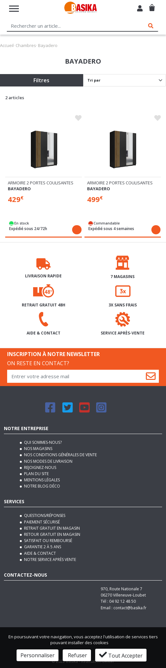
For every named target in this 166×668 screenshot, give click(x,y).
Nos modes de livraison (47, 461)
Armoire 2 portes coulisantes (40, 183)
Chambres (26, 45)
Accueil (7, 45)
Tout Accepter (121, 655)
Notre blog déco (41, 486)
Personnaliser (37, 655)
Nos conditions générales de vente (60, 455)
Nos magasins (37, 448)
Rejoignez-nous (39, 467)
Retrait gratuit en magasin (51, 528)
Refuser (77, 655)
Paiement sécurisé (41, 522)
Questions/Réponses (44, 515)
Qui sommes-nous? (42, 442)
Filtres (41, 80)
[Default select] (124, 80)
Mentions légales (41, 480)
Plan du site (36, 473)
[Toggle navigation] (14, 8)
